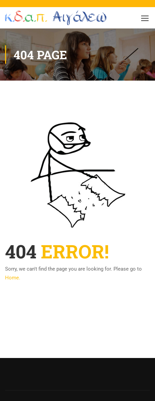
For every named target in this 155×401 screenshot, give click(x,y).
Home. (12, 278)
